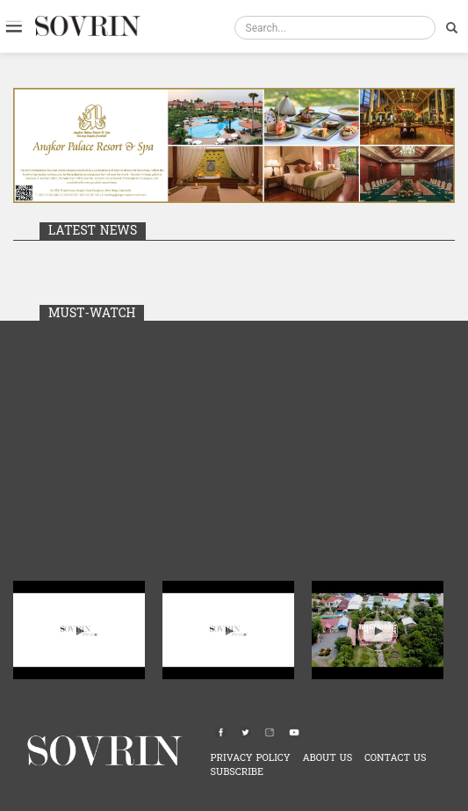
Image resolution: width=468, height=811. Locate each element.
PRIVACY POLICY (251, 757)
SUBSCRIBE (237, 772)
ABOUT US (327, 757)
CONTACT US (395, 757)
